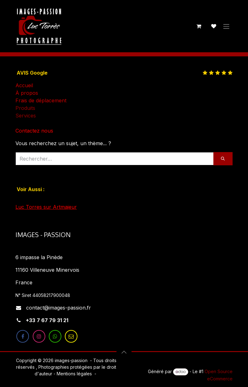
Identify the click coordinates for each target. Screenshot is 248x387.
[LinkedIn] (71, 336)
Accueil (24, 85)
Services (25, 115)
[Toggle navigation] (226, 26)
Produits (25, 108)
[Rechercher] (223, 158)
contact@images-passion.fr (58, 307)
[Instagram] (39, 336)
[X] (55, 336)
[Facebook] (22, 336)
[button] (124, 352)
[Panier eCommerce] (198, 26)
